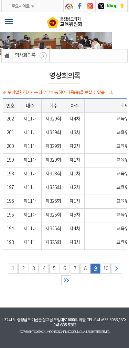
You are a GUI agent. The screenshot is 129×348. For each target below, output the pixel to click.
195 (10, 215)
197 (10, 187)
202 (10, 119)
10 (105, 268)
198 (10, 174)
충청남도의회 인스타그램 (90, 6)
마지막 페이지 (66, 280)
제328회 (53, 174)
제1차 (74, 160)
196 (10, 201)
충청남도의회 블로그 (111, 6)
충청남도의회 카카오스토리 (122, 6)
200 (10, 146)
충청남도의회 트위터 (101, 6)
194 (10, 229)
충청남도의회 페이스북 (79, 6)
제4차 (74, 119)
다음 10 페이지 (116, 269)
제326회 (53, 187)
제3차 (74, 133)
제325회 (53, 215)
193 (10, 242)
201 (10, 133)
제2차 (74, 146)
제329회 (53, 119)
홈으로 (7, 55)
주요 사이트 (20, 6)
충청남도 (69, 6)
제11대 (29, 119)
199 (10, 160)
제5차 (74, 215)
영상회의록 (25, 55)
